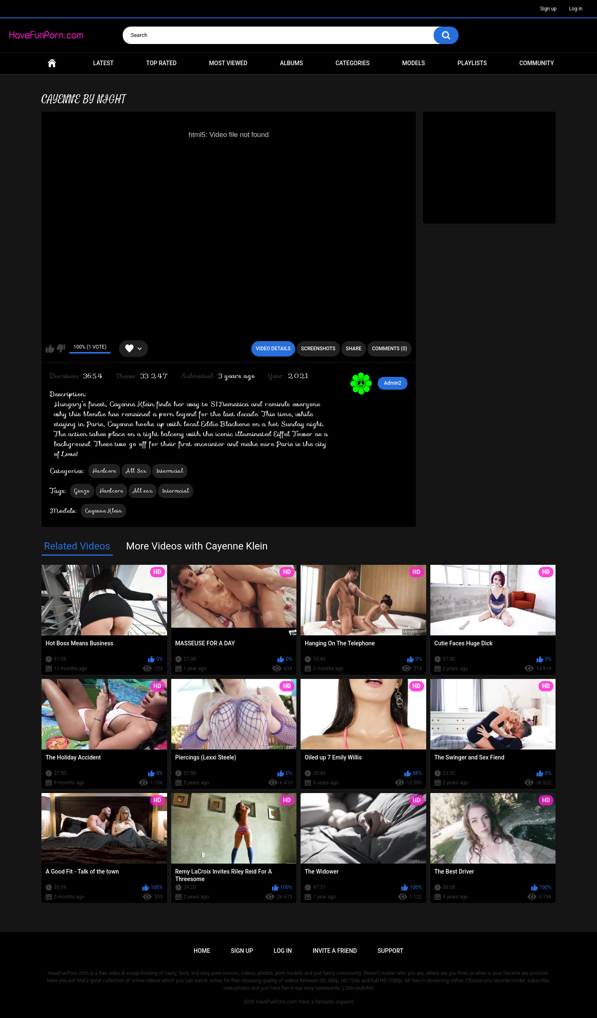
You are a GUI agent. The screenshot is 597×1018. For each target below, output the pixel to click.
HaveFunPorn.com (276, 1002)
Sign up (548, 9)
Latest (103, 63)
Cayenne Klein (103, 511)
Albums (291, 63)
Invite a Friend (335, 950)
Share (354, 349)
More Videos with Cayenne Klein (197, 546)
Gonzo (82, 491)
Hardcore (104, 471)
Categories (352, 63)
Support (390, 950)
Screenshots (318, 349)
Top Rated (161, 63)
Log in (575, 9)
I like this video (50, 348)
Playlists (472, 63)
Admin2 (392, 383)
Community (536, 63)
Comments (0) (389, 349)
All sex (143, 491)
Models (413, 63)
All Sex (136, 471)
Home (51, 63)
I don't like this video (60, 348)
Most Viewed (228, 63)
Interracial (169, 471)
